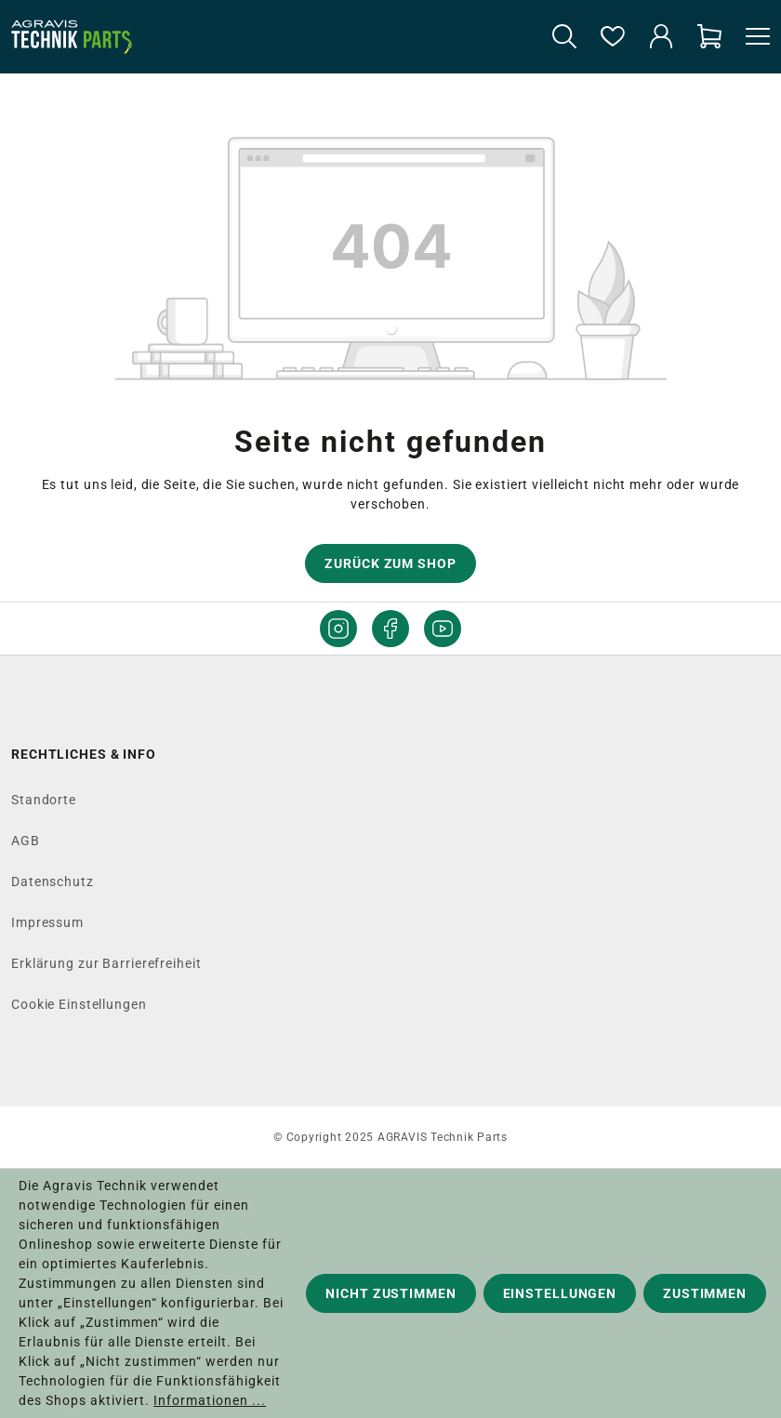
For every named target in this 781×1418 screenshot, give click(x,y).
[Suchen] (564, 37)
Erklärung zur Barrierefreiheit (106, 963)
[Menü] (752, 37)
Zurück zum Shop (390, 563)
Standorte (43, 799)
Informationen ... (209, 1400)
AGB (25, 840)
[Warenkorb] (709, 37)
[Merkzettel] (613, 37)
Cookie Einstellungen (79, 1004)
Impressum (47, 922)
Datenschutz (52, 881)
